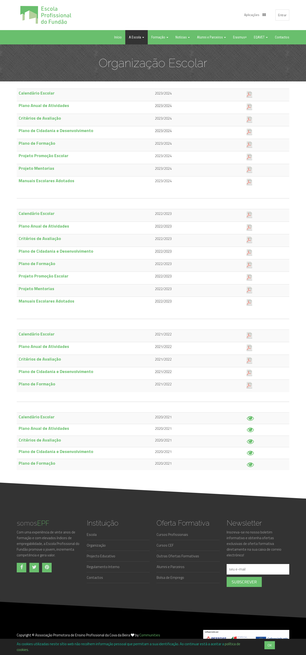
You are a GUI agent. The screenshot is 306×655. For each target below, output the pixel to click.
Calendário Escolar (37, 93)
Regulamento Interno (103, 567)
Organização (96, 545)
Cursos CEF (165, 545)
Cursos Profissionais (172, 534)
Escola (92, 534)
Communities (149, 635)
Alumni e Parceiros (171, 567)
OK (270, 645)
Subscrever (244, 582)
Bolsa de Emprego (170, 577)
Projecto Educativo (101, 556)
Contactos (95, 577)
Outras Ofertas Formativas (178, 556)
